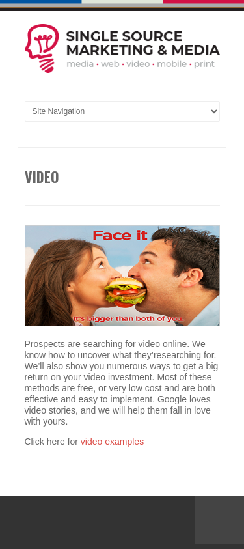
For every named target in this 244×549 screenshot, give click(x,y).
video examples (112, 441)
